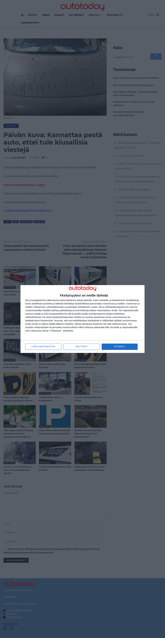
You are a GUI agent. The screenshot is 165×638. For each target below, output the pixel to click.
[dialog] (82, 319)
